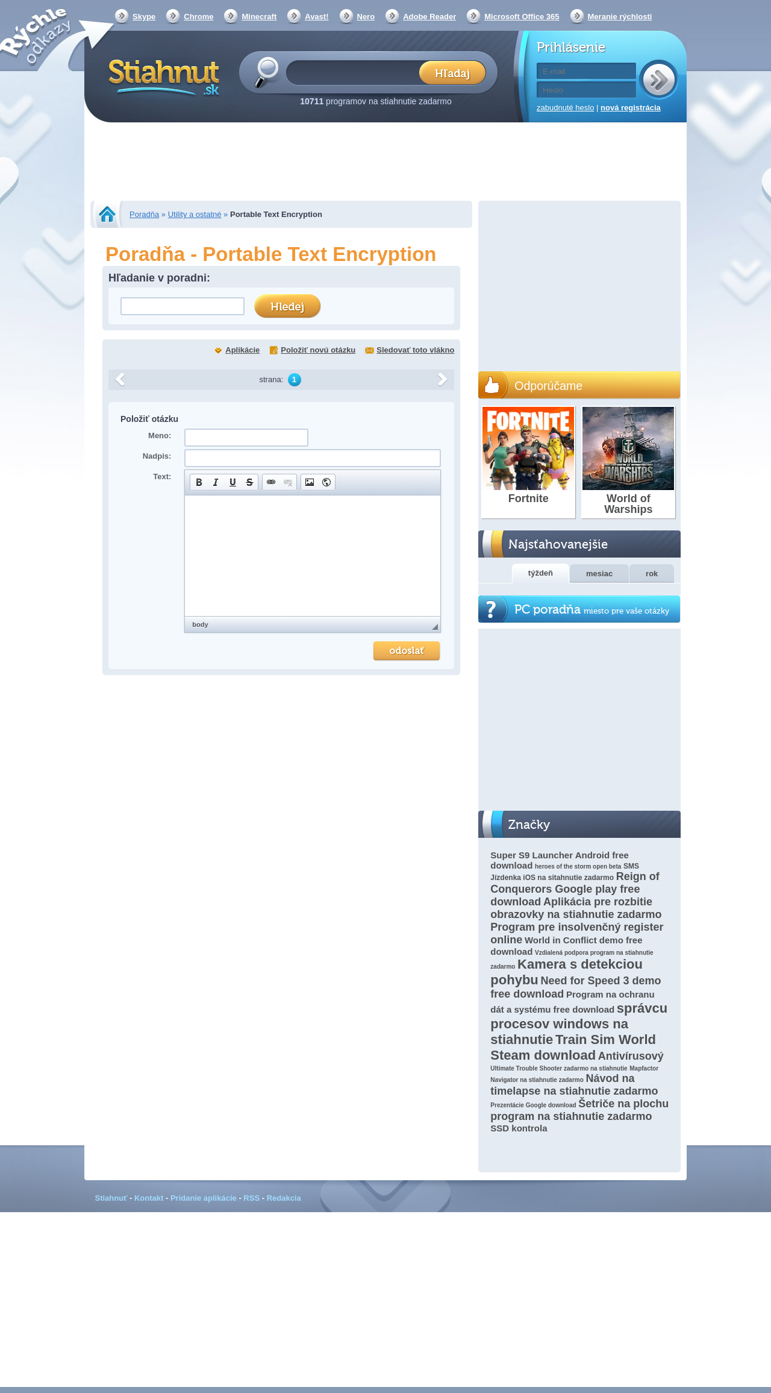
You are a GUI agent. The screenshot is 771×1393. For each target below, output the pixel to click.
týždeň (540, 572)
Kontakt (148, 1198)
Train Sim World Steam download (573, 1047)
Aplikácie (242, 349)
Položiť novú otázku (318, 349)
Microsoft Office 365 (521, 16)
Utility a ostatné (195, 214)
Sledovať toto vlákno (415, 349)
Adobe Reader (429, 16)
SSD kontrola (518, 1128)
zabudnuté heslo (565, 107)
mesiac (599, 573)
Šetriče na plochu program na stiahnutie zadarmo (579, 1110)
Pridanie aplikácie (203, 1198)
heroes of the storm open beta (578, 866)
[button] (198, 482)
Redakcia (284, 1198)
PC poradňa (591, 610)
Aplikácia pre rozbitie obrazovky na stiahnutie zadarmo (575, 908)
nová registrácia (631, 107)
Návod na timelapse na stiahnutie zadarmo (574, 1084)
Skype (144, 16)
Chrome (198, 16)
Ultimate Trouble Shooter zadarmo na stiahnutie (558, 1068)
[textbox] (356, 72)
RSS (251, 1198)
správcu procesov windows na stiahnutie (578, 1024)
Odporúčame (548, 385)
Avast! (316, 16)
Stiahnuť (111, 1198)
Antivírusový (631, 1056)
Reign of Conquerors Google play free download (574, 889)
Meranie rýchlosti (620, 16)
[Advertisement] (385, 163)
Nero (366, 16)
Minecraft (259, 16)
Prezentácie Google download (533, 1105)
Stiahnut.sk (161, 76)
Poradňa (144, 214)
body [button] (200, 624)
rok (652, 573)
